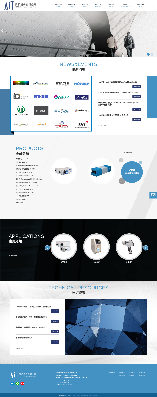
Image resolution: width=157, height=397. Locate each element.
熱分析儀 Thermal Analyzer (24, 189)
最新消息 (71, 5)
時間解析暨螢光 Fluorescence (27, 165)
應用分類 (98, 5)
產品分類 (85, 5)
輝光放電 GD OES (24, 172)
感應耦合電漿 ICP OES (25, 169)
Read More (137, 86)
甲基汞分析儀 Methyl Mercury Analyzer (28, 186)
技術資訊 (126, 5)
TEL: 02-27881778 (62, 380)
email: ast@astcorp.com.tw (66, 384)
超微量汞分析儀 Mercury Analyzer (26, 182)
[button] (2, 30)
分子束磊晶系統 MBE (22, 196)
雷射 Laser (19, 203)
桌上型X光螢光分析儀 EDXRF (25, 176)
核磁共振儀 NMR (21, 199)
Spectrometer (22, 159)
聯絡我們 (140, 5)
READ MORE (102, 125)
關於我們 (58, 5)
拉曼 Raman (22, 162)
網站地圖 (142, 375)
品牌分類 (111, 5)
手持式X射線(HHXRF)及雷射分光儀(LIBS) (29, 179)
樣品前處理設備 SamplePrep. (25, 192)
